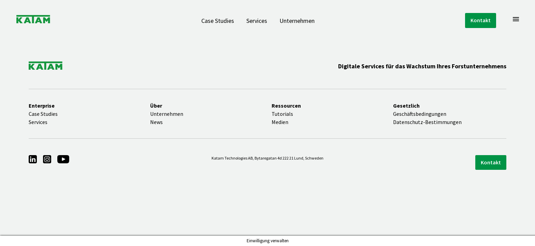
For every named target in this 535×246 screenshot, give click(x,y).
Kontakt (481, 20)
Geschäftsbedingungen (419, 113)
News (156, 122)
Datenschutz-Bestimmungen (427, 122)
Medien (280, 122)
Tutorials (282, 113)
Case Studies (217, 21)
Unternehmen (297, 21)
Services (256, 21)
